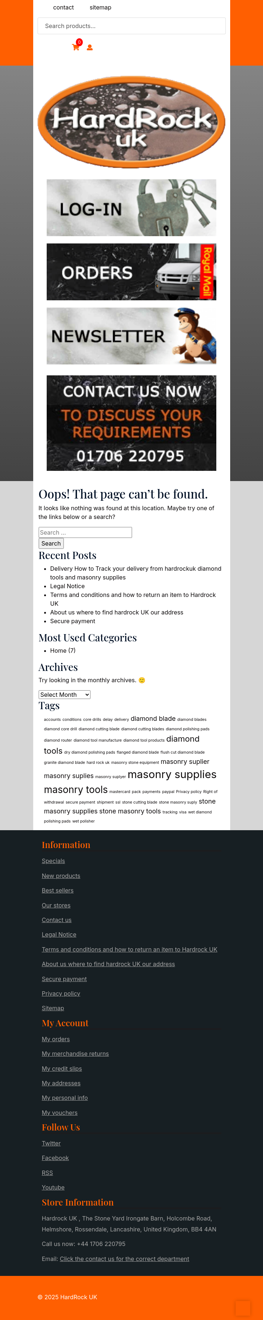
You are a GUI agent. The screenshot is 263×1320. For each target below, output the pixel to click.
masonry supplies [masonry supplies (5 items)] (172, 774)
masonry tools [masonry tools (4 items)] (76, 789)
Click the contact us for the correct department (124, 1258)
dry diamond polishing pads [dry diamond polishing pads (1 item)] (89, 752)
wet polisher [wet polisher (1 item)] (83, 821)
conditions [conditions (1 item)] (71, 719)
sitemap (101, 7)
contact (63, 7)
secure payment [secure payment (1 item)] (80, 802)
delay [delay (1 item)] (108, 719)
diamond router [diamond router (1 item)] (58, 740)
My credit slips (62, 1068)
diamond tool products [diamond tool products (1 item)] (144, 740)
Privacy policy (61, 993)
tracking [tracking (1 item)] (170, 812)
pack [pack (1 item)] (136, 791)
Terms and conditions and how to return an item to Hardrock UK (129, 949)
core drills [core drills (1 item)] (92, 719)
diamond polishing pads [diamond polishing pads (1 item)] (188, 729)
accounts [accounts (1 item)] (52, 719)
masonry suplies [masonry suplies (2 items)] (69, 776)
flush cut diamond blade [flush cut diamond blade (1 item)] (182, 752)
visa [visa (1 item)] (182, 812)
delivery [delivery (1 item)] (122, 719)
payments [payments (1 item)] (151, 791)
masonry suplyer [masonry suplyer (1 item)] (110, 776)
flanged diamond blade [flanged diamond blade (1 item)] (138, 752)
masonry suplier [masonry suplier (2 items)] (185, 761)
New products (61, 875)
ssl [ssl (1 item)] (117, 802)
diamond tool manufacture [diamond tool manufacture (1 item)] (98, 740)
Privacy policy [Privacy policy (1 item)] (189, 791)
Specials (53, 860)
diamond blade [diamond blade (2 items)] (153, 718)
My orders (56, 1039)
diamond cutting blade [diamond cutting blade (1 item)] (99, 729)
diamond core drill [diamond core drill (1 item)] (60, 729)
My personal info (65, 1097)
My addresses (61, 1083)
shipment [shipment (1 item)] (105, 802)
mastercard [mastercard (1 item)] (119, 791)
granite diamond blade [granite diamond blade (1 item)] (64, 762)
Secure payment (73, 621)
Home (58, 650)
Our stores (56, 905)
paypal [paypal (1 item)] (168, 791)
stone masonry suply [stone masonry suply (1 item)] (178, 802)
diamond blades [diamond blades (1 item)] (191, 719)
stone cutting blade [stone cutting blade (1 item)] (140, 802)
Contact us (57, 919)
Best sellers (58, 890)
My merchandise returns (75, 1053)
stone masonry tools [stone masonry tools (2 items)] (130, 811)
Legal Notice (67, 586)
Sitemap (53, 1008)
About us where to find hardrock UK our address (116, 612)
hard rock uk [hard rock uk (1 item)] (97, 762)
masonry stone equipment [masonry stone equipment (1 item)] (135, 762)
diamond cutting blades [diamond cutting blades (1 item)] (142, 729)
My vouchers (60, 1112)
